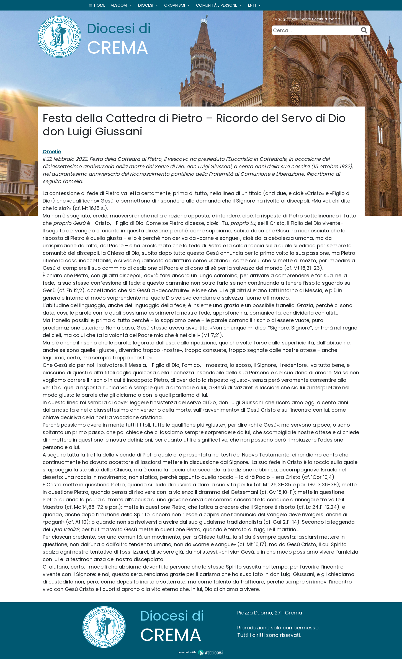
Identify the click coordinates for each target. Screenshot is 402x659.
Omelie (52, 151)
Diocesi (148, 5)
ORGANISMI (177, 5)
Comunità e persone (219, 5)
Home (99, 5)
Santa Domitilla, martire (321, 19)
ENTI (254, 5)
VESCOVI (122, 5)
